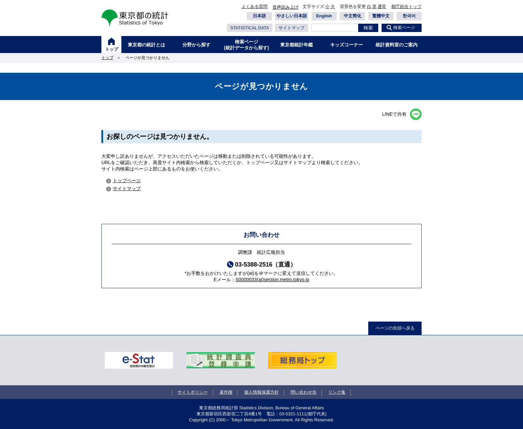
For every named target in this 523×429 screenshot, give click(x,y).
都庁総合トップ (406, 6)
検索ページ (404, 27)
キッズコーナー (346, 44)
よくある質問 (254, 6)
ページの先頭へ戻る (395, 328)
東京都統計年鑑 (296, 44)
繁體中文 (381, 15)
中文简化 (352, 15)
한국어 (409, 15)
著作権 (225, 392)
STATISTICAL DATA (249, 27)
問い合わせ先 (304, 392)
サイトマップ (292, 27)
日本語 (259, 15)
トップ (111, 49)
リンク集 (337, 392)
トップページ (127, 180)
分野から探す (196, 44)
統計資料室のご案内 (397, 44)
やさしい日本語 (292, 15)
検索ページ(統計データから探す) (246, 44)
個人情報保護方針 (261, 392)
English (324, 15)
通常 (382, 6)
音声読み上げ (286, 7)
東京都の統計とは (146, 44)
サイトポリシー (192, 392)
